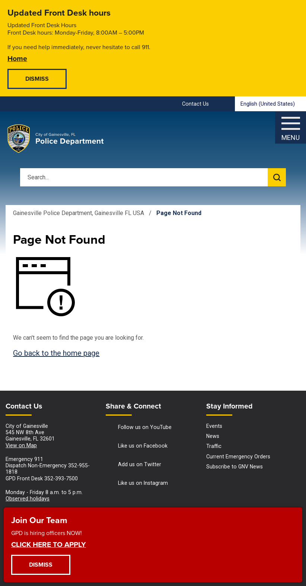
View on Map (21, 445)
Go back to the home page (56, 353)
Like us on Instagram (137, 483)
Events (214, 426)
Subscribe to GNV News (234, 467)
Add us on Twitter (133, 465)
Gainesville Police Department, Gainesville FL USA (78, 213)
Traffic (213, 446)
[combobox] (270, 103)
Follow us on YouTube (139, 427)
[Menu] (290, 125)
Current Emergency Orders (238, 456)
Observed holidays (28, 499)
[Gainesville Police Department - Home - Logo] (55, 138)
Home (17, 58)
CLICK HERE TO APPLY (48, 544)
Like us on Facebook (137, 446)
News (212, 436)
